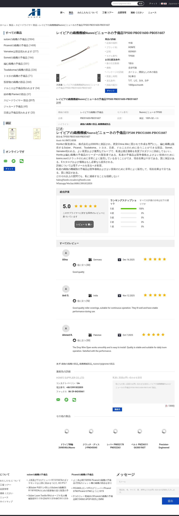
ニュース (152, 12)
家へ (62, 12)
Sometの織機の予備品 (15, 57)
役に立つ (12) (83, 301)
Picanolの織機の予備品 (16, 45)
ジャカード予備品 (13, 106)
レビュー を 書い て (84, 225)
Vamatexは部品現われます (18, 51)
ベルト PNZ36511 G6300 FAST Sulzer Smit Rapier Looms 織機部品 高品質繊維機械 (140, 446)
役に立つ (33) (83, 340)
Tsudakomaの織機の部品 (17, 69)
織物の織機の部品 (69, 364)
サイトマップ (6, 501)
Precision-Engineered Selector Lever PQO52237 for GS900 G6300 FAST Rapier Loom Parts (164, 446)
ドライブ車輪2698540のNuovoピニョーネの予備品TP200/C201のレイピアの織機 (66, 446)
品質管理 (122, 12)
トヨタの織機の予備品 (16, 76)
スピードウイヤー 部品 (26, 25)
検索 (140, 4)
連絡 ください (137, 12)
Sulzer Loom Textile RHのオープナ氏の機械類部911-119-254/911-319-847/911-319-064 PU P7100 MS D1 (48, 497)
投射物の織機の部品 (14, 82)
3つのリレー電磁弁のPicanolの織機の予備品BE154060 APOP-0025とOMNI (93, 497)
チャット (153, 3)
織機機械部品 (85, 364)
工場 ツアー (107, 12)
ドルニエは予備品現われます (19, 88)
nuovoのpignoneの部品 (104, 364)
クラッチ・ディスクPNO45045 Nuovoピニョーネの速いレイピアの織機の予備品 (91, 446)
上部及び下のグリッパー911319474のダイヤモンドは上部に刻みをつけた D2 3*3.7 (48, 481)
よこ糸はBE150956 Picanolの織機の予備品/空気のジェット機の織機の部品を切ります (92, 482)
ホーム (3, 25)
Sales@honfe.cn (64, 180)
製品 (71, 12)
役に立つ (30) (83, 265)
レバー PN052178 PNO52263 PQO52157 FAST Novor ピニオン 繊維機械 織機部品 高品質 (115, 446)
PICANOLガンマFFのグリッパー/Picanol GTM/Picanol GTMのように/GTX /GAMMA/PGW (92, 490)
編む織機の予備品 (13, 63)
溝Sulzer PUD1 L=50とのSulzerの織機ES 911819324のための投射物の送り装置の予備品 (48, 489)
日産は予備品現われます (17, 112)
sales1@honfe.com (81, 180)
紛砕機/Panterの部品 (15, 94)
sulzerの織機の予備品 (15, 39)
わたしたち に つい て (88, 12)
